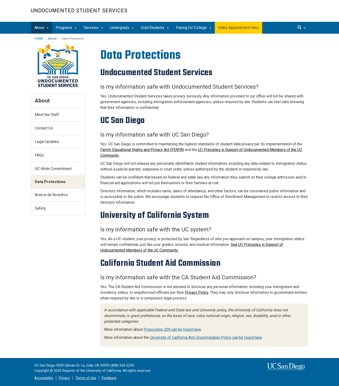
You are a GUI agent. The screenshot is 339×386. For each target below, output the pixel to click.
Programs (66, 27)
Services (93, 27)
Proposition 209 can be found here (172, 329)
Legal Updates (47, 141)
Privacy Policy (196, 292)
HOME (38, 38)
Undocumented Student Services (79, 11)
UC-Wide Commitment (53, 168)
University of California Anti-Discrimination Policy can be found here (206, 337)
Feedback (109, 378)
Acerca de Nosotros (51, 195)
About (41, 27)
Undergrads (122, 27)
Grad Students (155, 27)
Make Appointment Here (238, 27)
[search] (301, 28)
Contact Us (44, 128)
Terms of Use (85, 378)
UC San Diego (281, 13)
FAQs (39, 155)
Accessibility (43, 378)
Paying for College (193, 27)
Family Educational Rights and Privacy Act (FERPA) (142, 149)
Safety (40, 208)
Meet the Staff (47, 114)
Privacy (64, 378)
